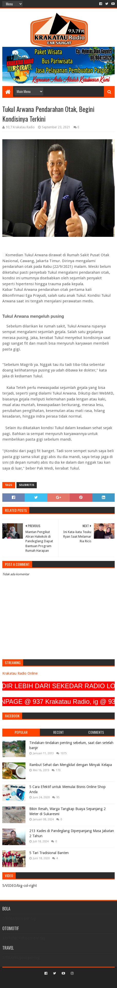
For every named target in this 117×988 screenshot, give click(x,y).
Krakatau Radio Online (20, 673)
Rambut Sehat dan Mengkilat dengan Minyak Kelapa (70, 765)
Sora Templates (50, 982)
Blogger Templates (80, 982)
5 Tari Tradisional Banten (49, 853)
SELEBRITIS (26, 485)
